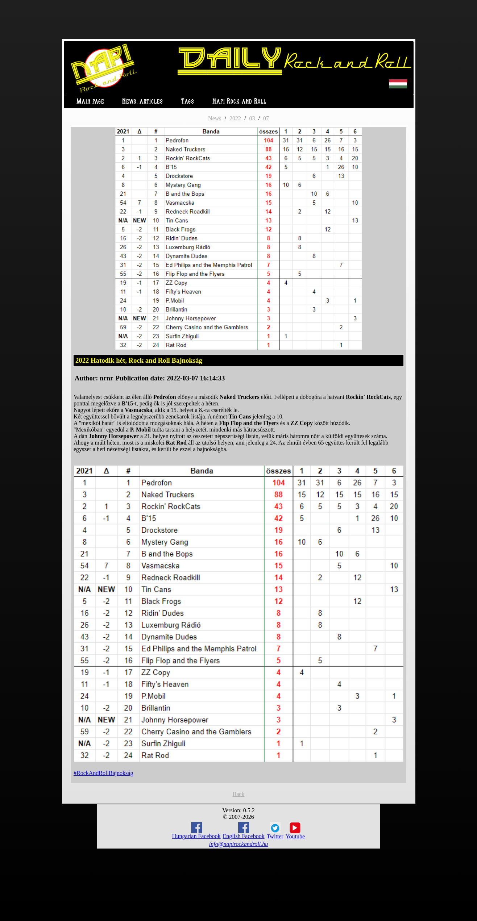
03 (252, 118)
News (214, 118)
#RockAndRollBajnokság (103, 773)
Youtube (295, 830)
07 (266, 118)
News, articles (142, 101)
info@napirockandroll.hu (238, 844)
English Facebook (244, 830)
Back (239, 794)
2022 (235, 118)
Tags (187, 101)
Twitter (275, 830)
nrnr (106, 378)
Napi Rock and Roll (239, 101)
